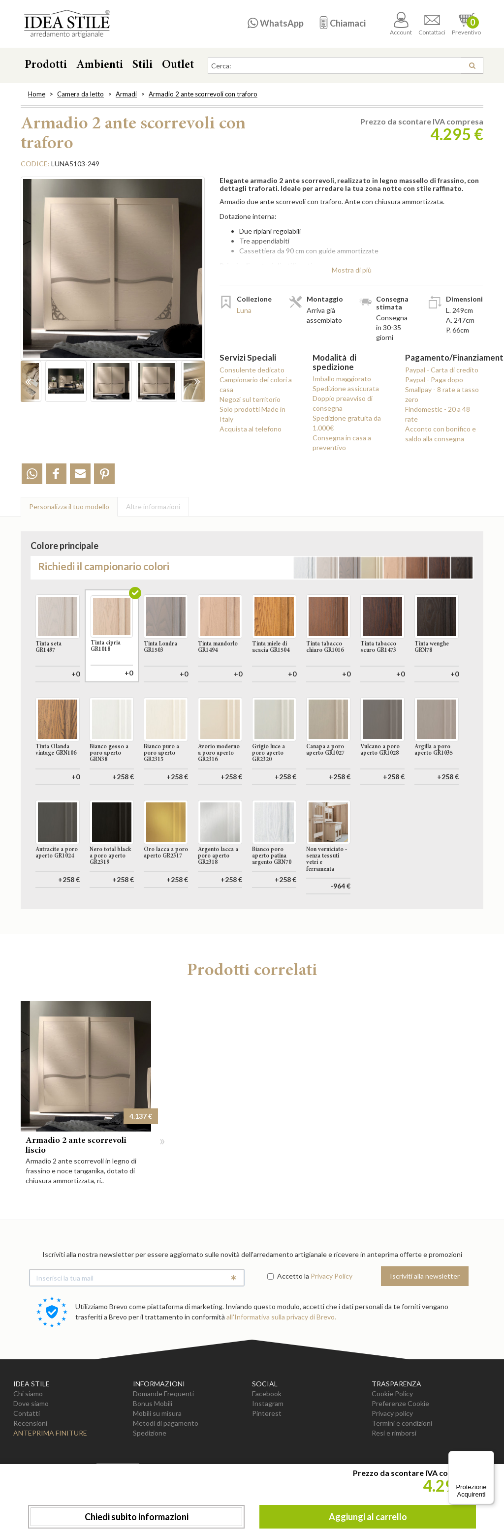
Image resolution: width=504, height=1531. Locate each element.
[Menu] (488, 1457)
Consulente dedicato (252, 370)
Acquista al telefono (251, 429)
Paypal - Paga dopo (434, 379)
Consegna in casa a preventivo (342, 442)
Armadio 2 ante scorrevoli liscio (76, 1190)
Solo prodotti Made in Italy (252, 414)
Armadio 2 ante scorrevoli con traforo (203, 94)
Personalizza (69, 506)
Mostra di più (352, 270)
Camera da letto (80, 94)
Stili (142, 65)
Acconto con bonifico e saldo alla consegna (440, 434)
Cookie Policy (392, 1438)
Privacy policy (392, 1457)
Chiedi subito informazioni (137, 1516)
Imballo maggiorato (342, 378)
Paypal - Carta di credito (441, 370)
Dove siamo (31, 1447)
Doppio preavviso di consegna (343, 403)
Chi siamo (28, 1438)
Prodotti (46, 65)
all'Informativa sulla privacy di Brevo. (281, 1361)
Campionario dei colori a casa (256, 384)
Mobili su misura (157, 1457)
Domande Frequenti (163, 1438)
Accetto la (288, 1320)
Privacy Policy (331, 1320)
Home (36, 94)
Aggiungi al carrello (368, 1516)
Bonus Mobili (152, 1447)
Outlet (178, 65)
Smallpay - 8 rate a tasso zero (442, 394)
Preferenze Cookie (400, 1447)
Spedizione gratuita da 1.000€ (347, 423)
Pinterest (267, 1457)
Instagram (268, 1447)
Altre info (153, 506)
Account (401, 24)
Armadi (126, 94)
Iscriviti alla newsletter (425, 1320)
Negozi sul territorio (250, 399)
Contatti (26, 1457)
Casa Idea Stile (67, 24)
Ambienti (99, 65)
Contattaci (431, 24)
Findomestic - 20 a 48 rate (437, 414)
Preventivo (466, 24)
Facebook (267, 1438)
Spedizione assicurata (346, 388)
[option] (113, 273)
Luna (244, 310)
